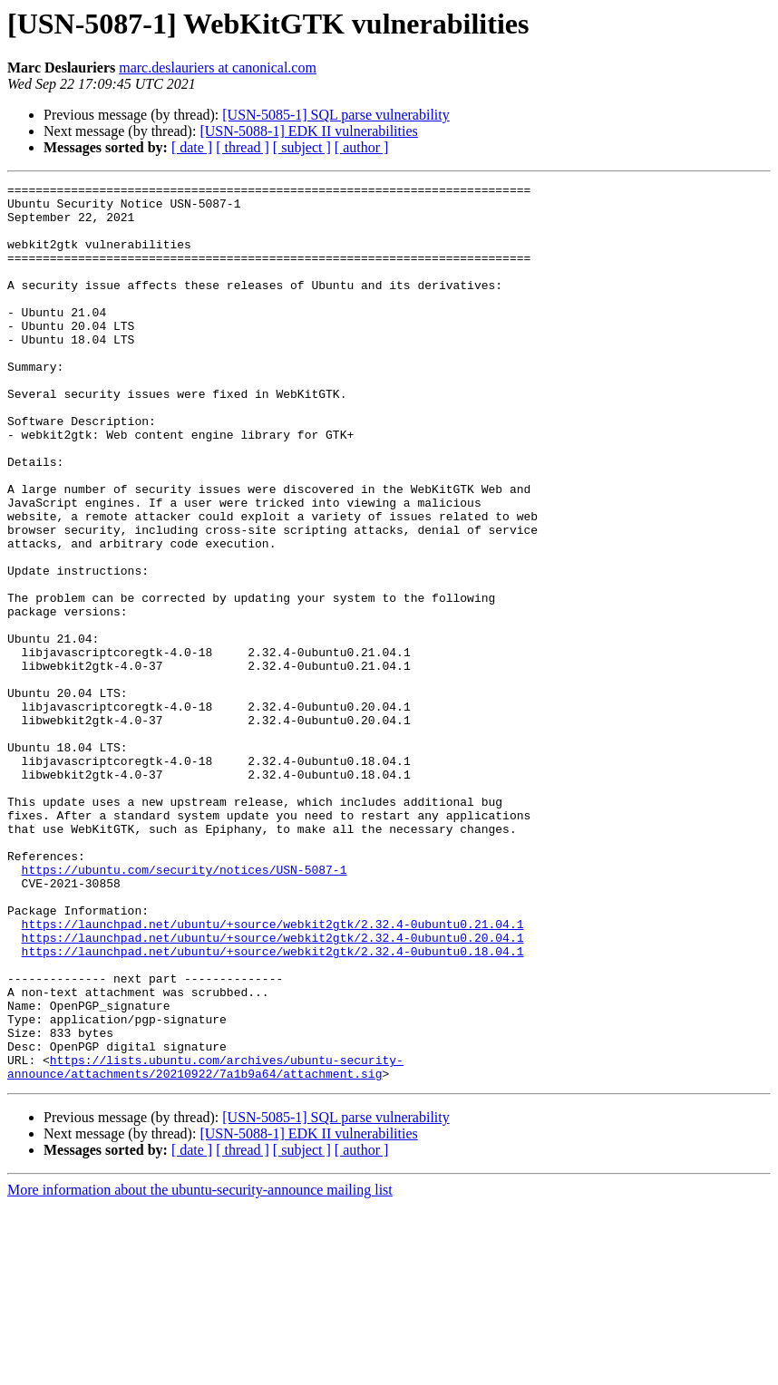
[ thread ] (242, 147)
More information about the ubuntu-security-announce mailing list (200, 1369)
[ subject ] (302, 147)
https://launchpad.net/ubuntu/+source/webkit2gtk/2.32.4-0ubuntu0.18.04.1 (273, 1106)
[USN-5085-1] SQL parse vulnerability (335, 114)
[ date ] (191, 147)
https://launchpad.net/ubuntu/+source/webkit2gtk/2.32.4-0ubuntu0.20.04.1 (273, 1089)
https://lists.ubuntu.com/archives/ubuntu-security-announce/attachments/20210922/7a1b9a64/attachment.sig (205, 1244)
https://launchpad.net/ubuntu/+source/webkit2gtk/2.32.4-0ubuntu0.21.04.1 (273, 1073)
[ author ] (362, 147)
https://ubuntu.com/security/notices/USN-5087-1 (184, 1008)
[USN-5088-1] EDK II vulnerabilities (308, 131)
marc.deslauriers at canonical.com (217, 67)
